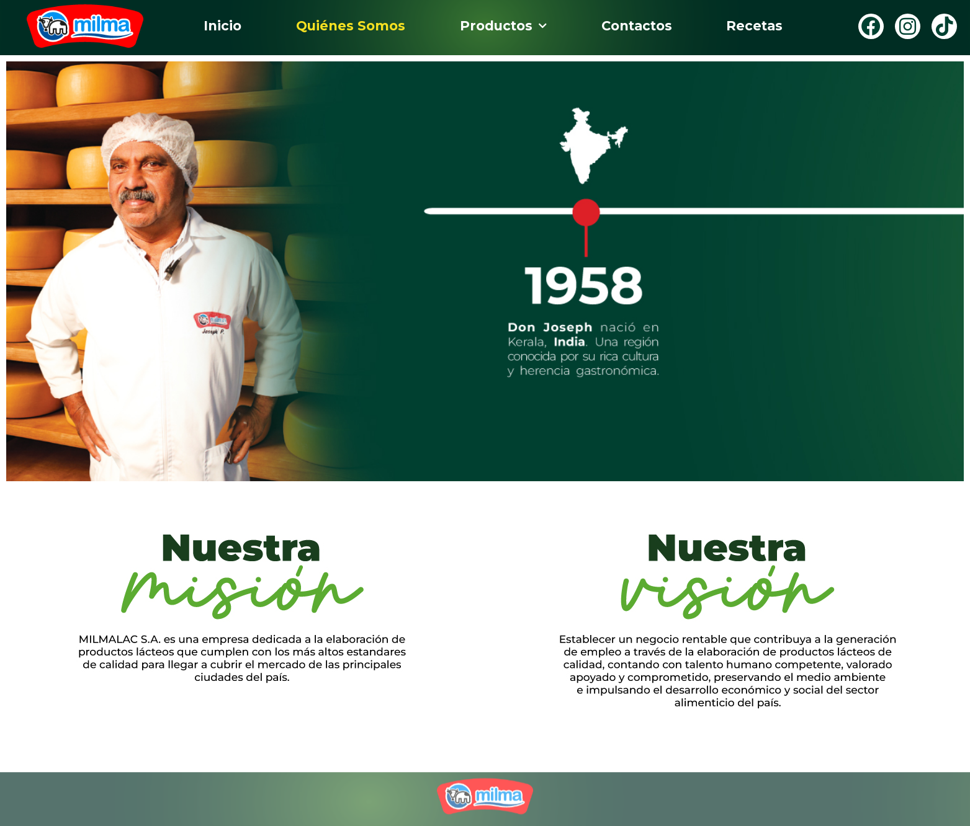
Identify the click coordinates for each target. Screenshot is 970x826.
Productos (503, 26)
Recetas (754, 25)
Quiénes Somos (350, 25)
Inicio (222, 25)
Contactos (636, 25)
